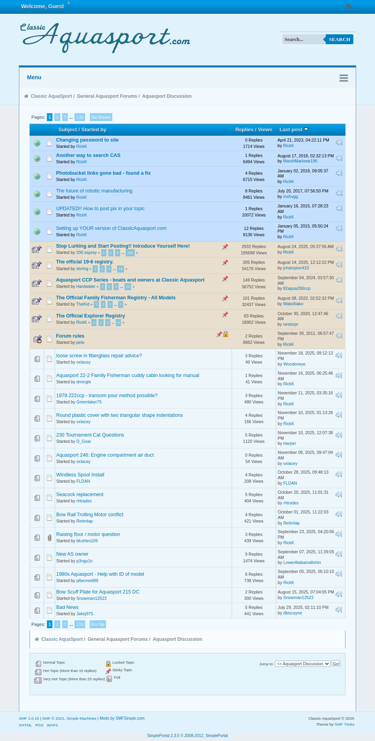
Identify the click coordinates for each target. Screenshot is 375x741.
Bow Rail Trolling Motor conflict (89, 514)
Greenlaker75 (89, 401)
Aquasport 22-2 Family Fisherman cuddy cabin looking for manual (127, 375)
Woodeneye (294, 364)
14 (121, 269)
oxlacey (83, 362)
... (71, 117)
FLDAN (83, 481)
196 (130, 253)
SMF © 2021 (53, 718)
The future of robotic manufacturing (94, 191)
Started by (93, 130)
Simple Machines (82, 718)
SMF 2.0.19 (29, 718)
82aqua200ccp (297, 288)
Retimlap (84, 521)
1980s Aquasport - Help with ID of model (100, 574)
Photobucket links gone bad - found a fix (103, 173)
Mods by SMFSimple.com (122, 718)
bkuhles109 (87, 540)
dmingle (83, 381)
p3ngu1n (84, 560)
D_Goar (83, 441)
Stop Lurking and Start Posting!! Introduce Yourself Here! (123, 246)
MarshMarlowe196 (300, 161)
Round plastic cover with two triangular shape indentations (119, 415)
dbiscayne (292, 612)
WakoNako (293, 303)
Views (265, 130)
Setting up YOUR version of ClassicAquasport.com (111, 228)
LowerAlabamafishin (302, 562)
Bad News (67, 607)
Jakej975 (84, 613)
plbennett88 (87, 580)
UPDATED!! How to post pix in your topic (100, 208)
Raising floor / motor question (88, 534)
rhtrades (84, 500)
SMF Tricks (345, 724)
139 (80, 117)
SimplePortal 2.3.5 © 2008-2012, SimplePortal (187, 736)
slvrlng (82, 268)
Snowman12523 (91, 598)
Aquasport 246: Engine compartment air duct (105, 455)
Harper (289, 443)
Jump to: (266, 664)
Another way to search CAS (88, 155)
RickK (81, 146)
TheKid (82, 304)
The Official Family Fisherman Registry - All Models (116, 298)
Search (339, 39)
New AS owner (72, 554)
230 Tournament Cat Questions (90, 435)
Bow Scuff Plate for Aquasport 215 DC (97, 592)
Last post (294, 130)
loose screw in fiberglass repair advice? (99, 355)
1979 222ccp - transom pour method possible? (107, 395)
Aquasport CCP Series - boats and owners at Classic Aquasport (130, 280)
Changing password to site (87, 140)
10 (128, 287)
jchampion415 (296, 267)
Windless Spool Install (80, 475)
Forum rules (70, 336)
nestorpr (291, 324)
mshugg (290, 196)
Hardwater (85, 286)
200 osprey (86, 252)
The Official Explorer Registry (90, 316)
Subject (67, 130)
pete (80, 342)
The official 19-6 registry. (84, 262)
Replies (244, 130)
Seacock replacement (80, 494)
